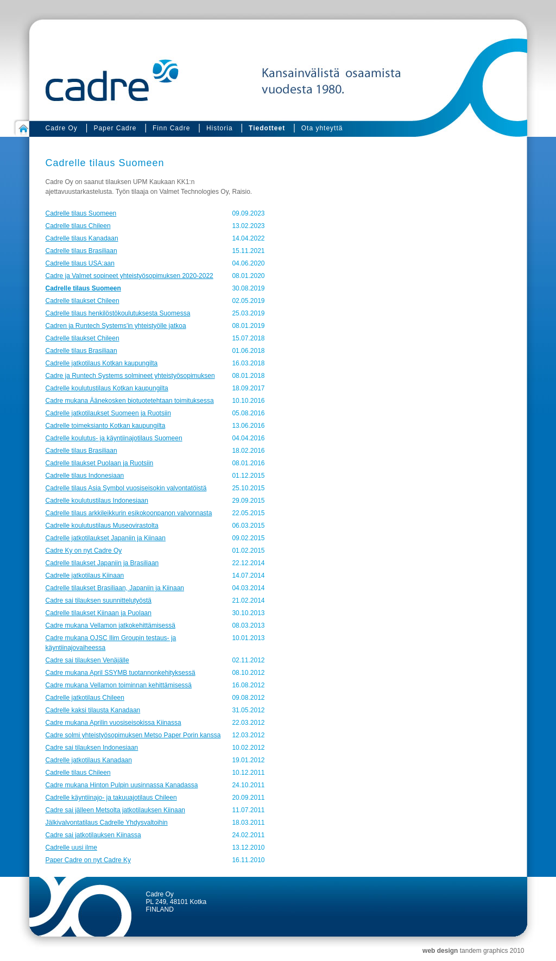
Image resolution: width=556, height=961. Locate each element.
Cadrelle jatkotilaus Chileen (85, 697)
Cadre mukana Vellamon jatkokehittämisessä (110, 625)
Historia (219, 128)
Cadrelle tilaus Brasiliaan (81, 251)
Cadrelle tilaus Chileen (78, 226)
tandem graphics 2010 (492, 950)
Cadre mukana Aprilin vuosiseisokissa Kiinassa (113, 722)
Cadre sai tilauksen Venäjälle (87, 660)
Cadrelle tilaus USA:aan (80, 263)
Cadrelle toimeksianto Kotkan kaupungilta (106, 425)
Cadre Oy (62, 128)
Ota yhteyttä (322, 128)
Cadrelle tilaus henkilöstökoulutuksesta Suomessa (118, 313)
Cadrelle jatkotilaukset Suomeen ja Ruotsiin (108, 413)
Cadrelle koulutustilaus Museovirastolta (102, 525)
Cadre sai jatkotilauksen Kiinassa (93, 835)
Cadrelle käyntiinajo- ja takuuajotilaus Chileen (111, 797)
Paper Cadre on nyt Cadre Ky (88, 860)
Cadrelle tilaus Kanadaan (82, 238)
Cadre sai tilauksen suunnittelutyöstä (98, 600)
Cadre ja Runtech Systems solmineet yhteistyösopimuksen (130, 376)
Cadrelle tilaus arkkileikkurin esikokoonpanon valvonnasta (129, 513)
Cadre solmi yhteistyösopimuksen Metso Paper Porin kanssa (133, 735)
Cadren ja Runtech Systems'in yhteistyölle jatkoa (116, 326)
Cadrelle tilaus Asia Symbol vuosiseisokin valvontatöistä (126, 488)
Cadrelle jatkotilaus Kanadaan (89, 760)
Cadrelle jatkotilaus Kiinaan (85, 575)
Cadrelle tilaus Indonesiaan (85, 475)
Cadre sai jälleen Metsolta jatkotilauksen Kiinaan (115, 810)
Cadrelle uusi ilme (71, 847)
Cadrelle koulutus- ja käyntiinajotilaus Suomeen (114, 438)
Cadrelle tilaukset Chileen (82, 301)
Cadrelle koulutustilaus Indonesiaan (97, 500)
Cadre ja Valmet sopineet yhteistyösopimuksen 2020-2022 (129, 276)
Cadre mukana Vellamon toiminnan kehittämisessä (119, 685)
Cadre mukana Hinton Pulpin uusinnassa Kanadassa (122, 785)
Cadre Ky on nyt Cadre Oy (84, 550)
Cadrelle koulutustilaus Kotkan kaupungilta (107, 388)
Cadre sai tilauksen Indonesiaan (92, 747)
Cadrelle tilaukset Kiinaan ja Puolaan (98, 613)
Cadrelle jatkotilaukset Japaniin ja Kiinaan (106, 538)
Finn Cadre (171, 128)
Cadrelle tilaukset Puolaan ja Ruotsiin (100, 463)
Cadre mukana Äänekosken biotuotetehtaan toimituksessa (130, 400)
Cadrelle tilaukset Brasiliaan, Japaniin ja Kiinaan (115, 588)
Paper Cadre (114, 128)
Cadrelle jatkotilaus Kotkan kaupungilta (102, 363)
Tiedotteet (267, 128)
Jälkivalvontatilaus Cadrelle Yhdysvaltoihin (107, 822)
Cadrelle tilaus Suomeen (81, 213)
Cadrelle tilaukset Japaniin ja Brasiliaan (102, 563)
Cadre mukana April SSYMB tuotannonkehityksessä (120, 673)
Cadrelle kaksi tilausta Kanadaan (93, 710)
